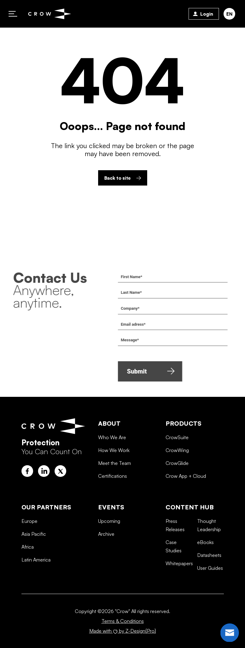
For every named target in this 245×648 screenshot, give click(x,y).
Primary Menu (12, 13)
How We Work (113, 474)
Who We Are (112, 461)
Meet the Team (114, 487)
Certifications (112, 500)
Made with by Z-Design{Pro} (122, 631)
